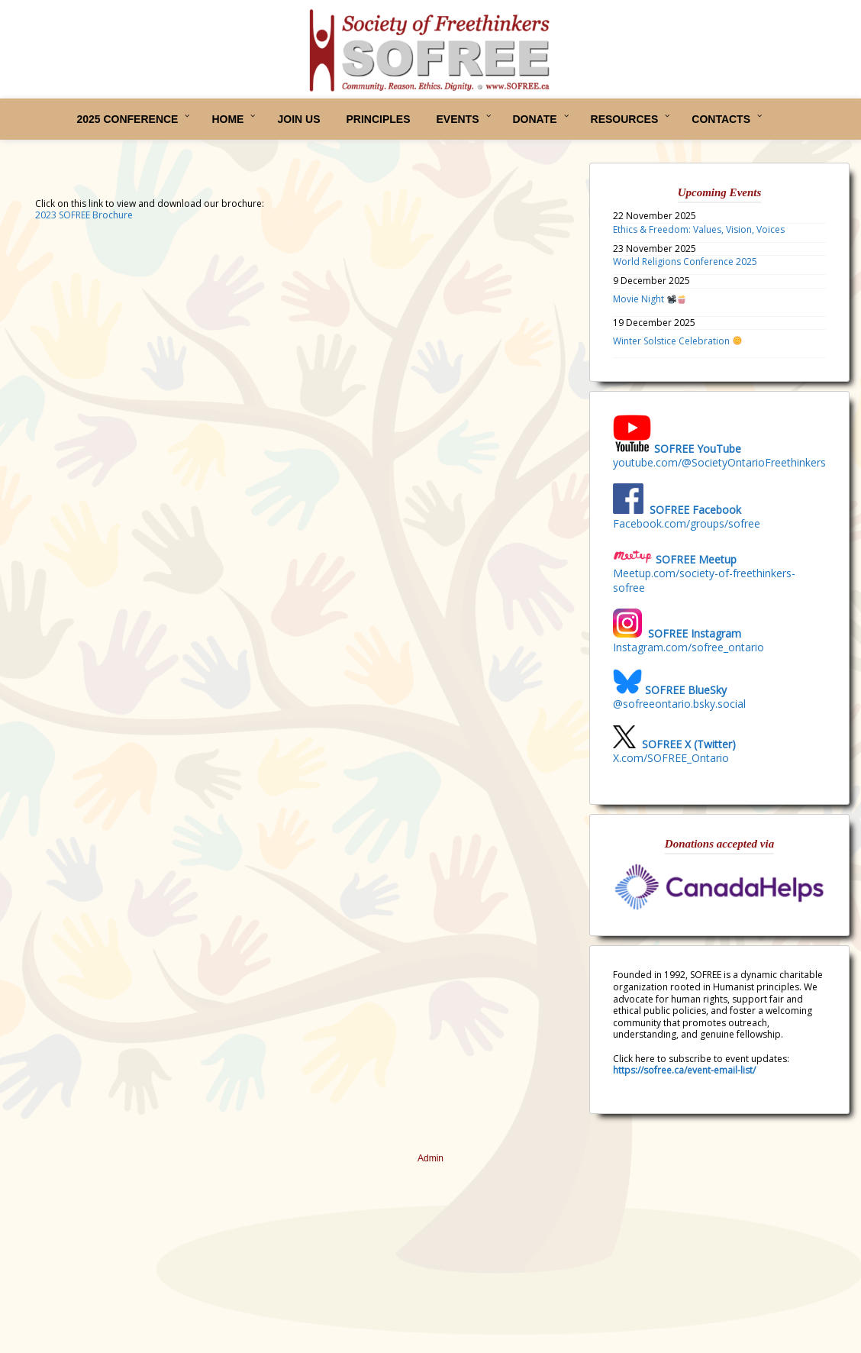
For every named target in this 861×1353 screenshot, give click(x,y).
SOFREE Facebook (695, 509)
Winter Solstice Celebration (677, 340)
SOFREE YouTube (697, 448)
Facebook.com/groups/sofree (686, 523)
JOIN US (298, 119)
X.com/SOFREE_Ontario (671, 758)
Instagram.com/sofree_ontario (688, 647)
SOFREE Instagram (693, 633)
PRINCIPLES (378, 119)
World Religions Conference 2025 (685, 261)
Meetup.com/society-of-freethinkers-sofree (704, 580)
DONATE (535, 119)
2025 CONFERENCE (127, 119)
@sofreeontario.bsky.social (679, 703)
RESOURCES (625, 119)
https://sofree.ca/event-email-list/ (684, 1070)
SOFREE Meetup (696, 559)
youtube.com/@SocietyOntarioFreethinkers (719, 462)
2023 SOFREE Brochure (84, 214)
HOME (227, 119)
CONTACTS (721, 119)
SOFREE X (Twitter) (689, 744)
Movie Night (649, 298)
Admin (430, 1158)
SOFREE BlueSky (686, 690)
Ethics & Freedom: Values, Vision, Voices (699, 229)
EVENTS (457, 119)
